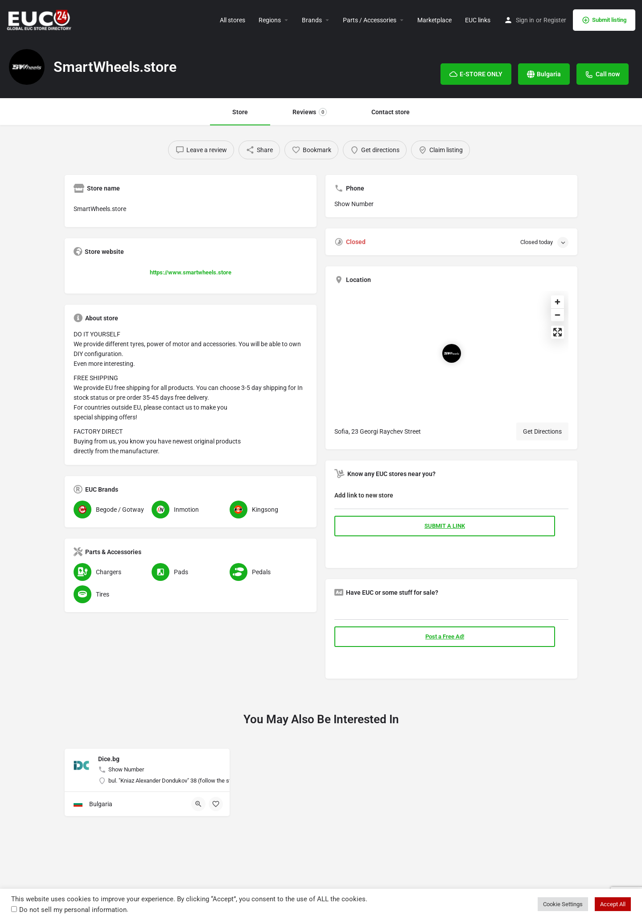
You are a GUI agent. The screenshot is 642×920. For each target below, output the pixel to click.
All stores (232, 20)
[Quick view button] (198, 804)
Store (240, 112)
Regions (270, 20)
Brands (312, 20)
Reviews (309, 112)
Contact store (390, 112)
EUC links (477, 20)
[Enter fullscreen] (557, 332)
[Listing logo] (27, 67)
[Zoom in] (557, 301)
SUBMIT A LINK (444, 525)
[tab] (451, 497)
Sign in (525, 20)
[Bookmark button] (216, 804)
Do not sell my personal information (73, 910)
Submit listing (604, 20)
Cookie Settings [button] (563, 904)
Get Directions (542, 431)
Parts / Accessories (369, 20)
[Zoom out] (557, 314)
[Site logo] (40, 19)
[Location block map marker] (451, 353)
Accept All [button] (613, 904)
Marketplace (434, 20)
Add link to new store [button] (363, 495)
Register (554, 20)
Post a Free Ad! (444, 636)
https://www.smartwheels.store (190, 272)
